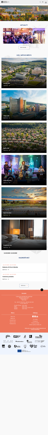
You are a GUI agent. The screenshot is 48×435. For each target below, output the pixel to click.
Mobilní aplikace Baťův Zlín (35, 324)
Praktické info (13, 323)
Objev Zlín (13, 316)
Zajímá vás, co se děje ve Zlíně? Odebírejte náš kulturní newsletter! (35, 329)
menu (46, 2)
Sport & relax (13, 321)
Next (44, 34)
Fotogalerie (35, 321)
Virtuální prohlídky (35, 322)
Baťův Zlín (13, 318)
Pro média (35, 319)
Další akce (24, 285)
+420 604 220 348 (29, 302)
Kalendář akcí (13, 320)
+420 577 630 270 (21, 302)
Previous (2, 34)
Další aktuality (24, 47)
